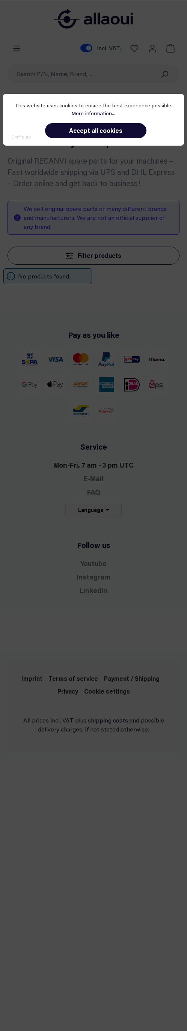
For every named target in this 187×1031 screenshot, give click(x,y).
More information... (93, 113)
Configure (21, 137)
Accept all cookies (95, 130)
